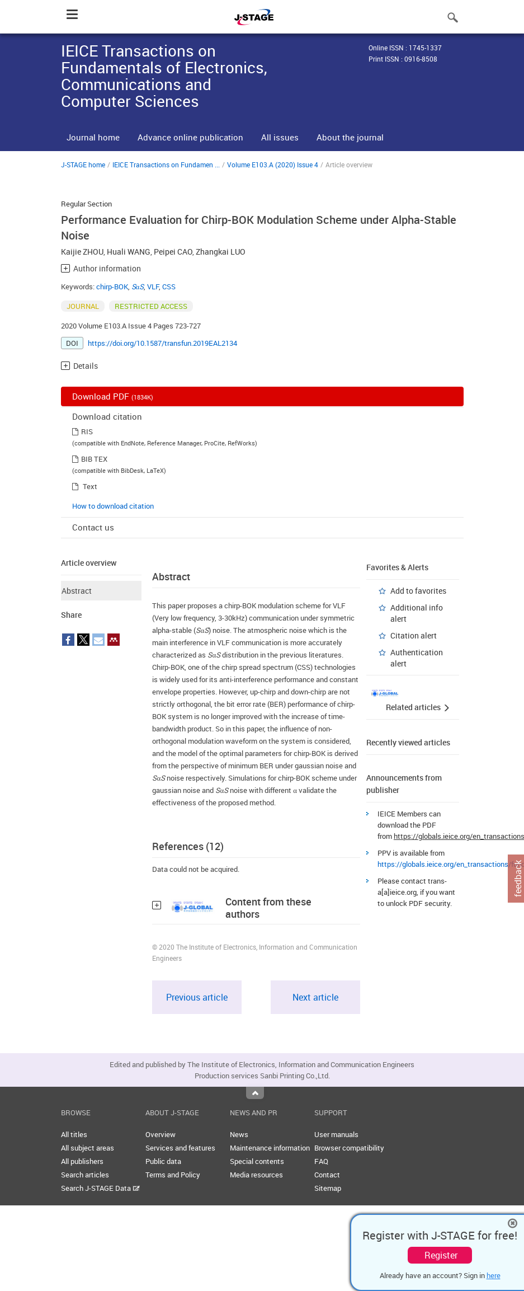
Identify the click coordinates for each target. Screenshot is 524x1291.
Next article (315, 997)
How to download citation (113, 506)
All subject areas (87, 1148)
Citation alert (413, 635)
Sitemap (327, 1188)
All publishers (82, 1161)
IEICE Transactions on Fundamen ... (166, 164)
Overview (160, 1134)
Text (90, 486)
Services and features (180, 1148)
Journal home (93, 137)
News (239, 1134)
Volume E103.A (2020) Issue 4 (272, 164)
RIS (87, 431)
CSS (169, 286)
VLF (153, 286)
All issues (280, 137)
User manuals (336, 1134)
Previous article (197, 997)
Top (255, 1093)
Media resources (256, 1175)
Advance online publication (190, 137)
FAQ (321, 1161)
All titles (74, 1134)
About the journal (350, 137)
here (494, 1275)
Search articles (85, 1175)
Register (440, 1255)
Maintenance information (270, 1148)
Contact (327, 1175)
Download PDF (112, 396)
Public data (163, 1161)
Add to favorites (418, 590)
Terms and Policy (172, 1175)
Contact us (93, 527)
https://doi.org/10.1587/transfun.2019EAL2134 (162, 343)
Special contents (257, 1161)
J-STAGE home (83, 164)
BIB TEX (94, 459)
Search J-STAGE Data (100, 1188)
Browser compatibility (349, 1148)
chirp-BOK (112, 286)
